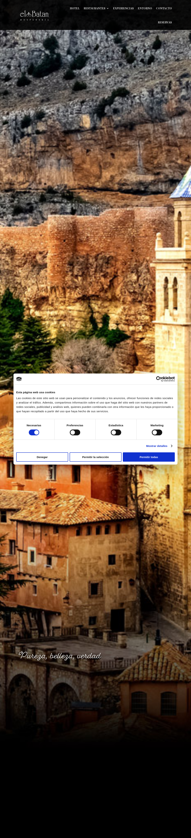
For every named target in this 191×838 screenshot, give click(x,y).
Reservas (165, 22)
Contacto (164, 8)
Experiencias (123, 8)
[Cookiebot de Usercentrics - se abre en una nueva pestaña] (159, 379)
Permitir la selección (95, 456)
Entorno (145, 8)
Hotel (75, 8)
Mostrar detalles (156, 445)
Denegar (42, 456)
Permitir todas (149, 456)
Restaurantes (94, 8)
